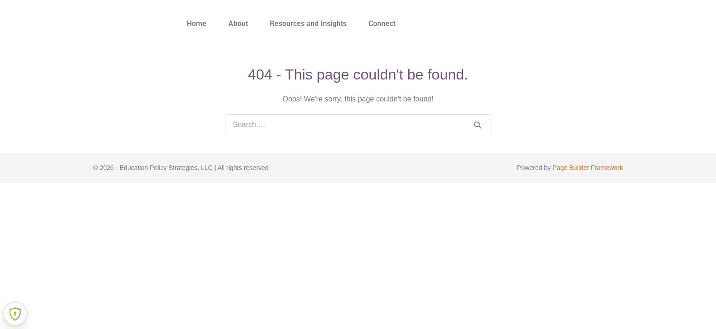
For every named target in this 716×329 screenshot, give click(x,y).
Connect (382, 23)
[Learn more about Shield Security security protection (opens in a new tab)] (15, 314)
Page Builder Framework (588, 167)
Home (196, 23)
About (238, 23)
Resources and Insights (308, 23)
